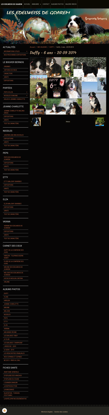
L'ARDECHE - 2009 (10, 346)
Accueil (32, 47)
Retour (68, 121)
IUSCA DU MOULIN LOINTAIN (13, 278)
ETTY (6, 321)
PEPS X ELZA (8, 92)
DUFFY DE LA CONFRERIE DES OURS (14, 251)
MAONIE (6, 307)
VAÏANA (6, 329)
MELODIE (7, 311)
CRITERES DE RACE (10, 70)
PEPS (6, 318)
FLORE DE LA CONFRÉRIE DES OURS (14, 262)
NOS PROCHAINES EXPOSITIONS (15, 55)
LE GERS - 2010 (9, 350)
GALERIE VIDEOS (71, 4)
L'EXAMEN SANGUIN (10, 382)
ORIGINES (7, 66)
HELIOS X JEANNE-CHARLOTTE (14, 99)
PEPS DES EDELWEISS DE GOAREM (12, 158)
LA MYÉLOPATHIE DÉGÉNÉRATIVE (15, 399)
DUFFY (51, 47)
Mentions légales (47, 412)
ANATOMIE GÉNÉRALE (11, 372)
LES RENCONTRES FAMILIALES (14, 353)
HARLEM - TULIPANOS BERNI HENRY (13, 257)
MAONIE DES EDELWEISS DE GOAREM (13, 268)
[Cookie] (4, 410)
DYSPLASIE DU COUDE (11, 379)
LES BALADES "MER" (11, 336)
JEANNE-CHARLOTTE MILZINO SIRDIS (14, 112)
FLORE (6, 297)
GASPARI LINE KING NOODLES (14, 135)
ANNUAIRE (35, 4)
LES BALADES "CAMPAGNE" (13, 343)
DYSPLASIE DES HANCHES (13, 375)
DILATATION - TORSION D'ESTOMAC (11, 394)
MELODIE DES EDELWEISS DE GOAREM (13, 274)
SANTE (6, 77)
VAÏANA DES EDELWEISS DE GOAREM (13, 227)
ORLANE (7, 282)
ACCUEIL (27, 4)
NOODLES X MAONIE (11, 95)
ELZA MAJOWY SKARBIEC (13, 204)
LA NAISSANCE (9, 389)
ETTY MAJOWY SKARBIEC (13, 181)
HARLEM (7, 300)
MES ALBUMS (42, 47)
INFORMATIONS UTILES (12, 51)
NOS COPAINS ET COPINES (13, 357)
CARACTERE (8, 73)
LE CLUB (6, 339)
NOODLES (7, 314)
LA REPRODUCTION (10, 386)
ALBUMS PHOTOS (57, 4)
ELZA (6, 325)
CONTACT (46, 4)
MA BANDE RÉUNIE (10, 332)
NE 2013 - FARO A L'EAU (12, 360)
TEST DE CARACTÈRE (11, 123)
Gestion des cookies (61, 412)
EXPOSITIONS (8, 80)
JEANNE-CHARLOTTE (11, 304)
